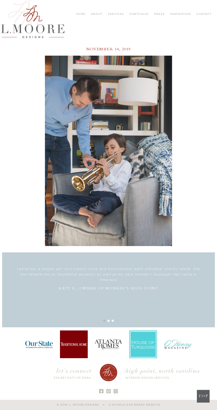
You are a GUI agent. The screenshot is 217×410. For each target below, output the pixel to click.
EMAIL (87, 378)
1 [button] (104, 321)
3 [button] (113, 321)
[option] (108, 278)
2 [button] (108, 321)
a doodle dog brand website (134, 405)
